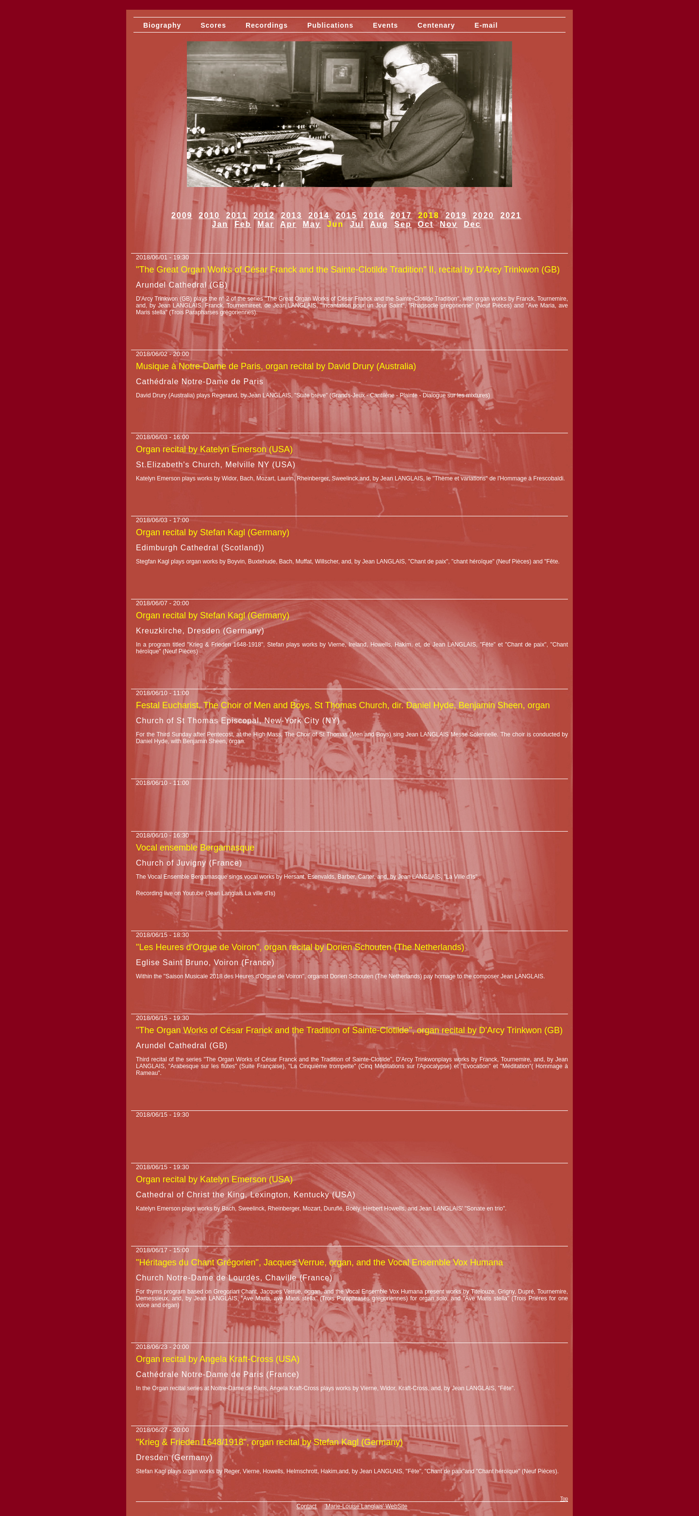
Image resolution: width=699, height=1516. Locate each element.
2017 (401, 215)
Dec (472, 224)
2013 (291, 215)
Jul (357, 224)
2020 (483, 215)
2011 (237, 215)
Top (564, 1498)
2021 (511, 215)
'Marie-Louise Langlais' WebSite (366, 1506)
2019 (456, 215)
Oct (426, 224)
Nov (448, 224)
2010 (209, 215)
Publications (330, 25)
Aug (379, 224)
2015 (346, 215)
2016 (373, 215)
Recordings (267, 25)
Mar (265, 224)
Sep (402, 224)
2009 (182, 215)
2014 (319, 215)
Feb (242, 224)
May (312, 224)
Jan (220, 224)
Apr (288, 224)
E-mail (486, 25)
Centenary (436, 25)
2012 (264, 215)
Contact (306, 1506)
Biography (162, 25)
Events (385, 25)
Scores (213, 25)
